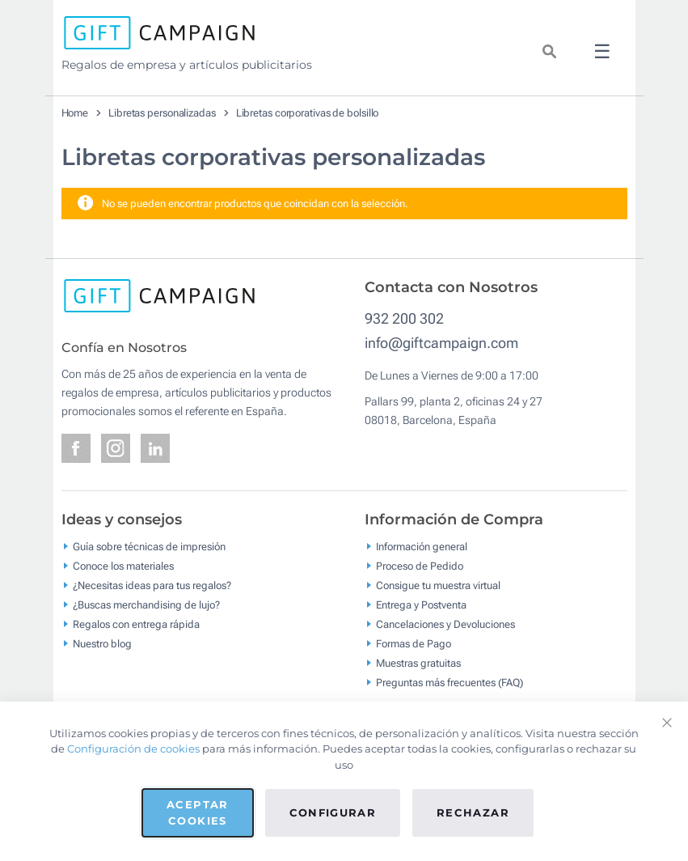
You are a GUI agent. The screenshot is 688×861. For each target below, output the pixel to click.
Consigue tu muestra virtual (438, 585)
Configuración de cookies (133, 748)
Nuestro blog (102, 644)
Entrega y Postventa (421, 605)
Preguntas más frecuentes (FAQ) (449, 682)
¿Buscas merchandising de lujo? (146, 605)
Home (75, 113)
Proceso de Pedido (419, 566)
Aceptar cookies (197, 812)
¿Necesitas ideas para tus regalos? (152, 585)
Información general (421, 547)
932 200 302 (404, 318)
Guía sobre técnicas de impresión (149, 547)
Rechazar (473, 812)
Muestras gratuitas (418, 663)
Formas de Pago (413, 644)
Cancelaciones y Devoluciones (445, 624)
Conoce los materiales (123, 566)
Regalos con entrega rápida (136, 624)
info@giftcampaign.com (441, 342)
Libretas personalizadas (162, 113)
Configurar (333, 812)
